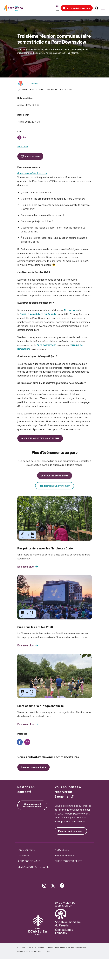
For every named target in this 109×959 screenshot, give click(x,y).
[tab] (54, 138)
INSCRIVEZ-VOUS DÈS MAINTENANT (40, 438)
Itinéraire (22, 146)
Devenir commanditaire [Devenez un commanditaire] (33, 767)
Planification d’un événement (54, 489)
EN (57, 10)
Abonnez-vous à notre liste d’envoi (32, 805)
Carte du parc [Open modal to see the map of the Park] (32, 156)
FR (57, 6)
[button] (77, 8)
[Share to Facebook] (20, 742)
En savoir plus (27, 570)
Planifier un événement (70, 830)
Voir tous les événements (54, 479)
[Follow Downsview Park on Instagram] (44, 886)
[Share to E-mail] (27, 742)
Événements (35, 83)
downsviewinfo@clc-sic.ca (32, 173)
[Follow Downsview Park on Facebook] (62, 886)
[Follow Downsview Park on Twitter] (53, 886)
